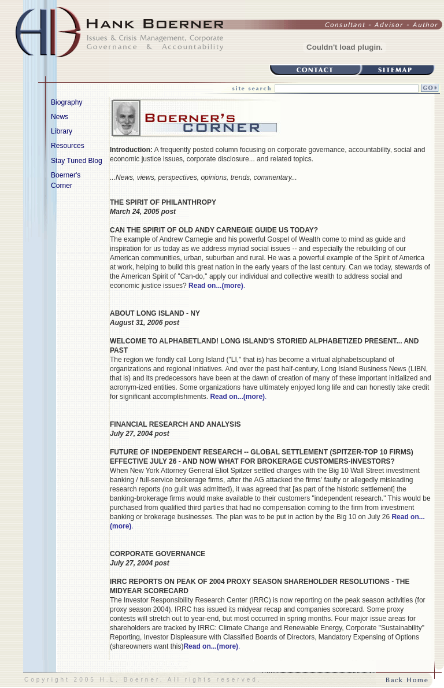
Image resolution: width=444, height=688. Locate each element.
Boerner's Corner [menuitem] (80, 180)
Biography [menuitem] (80, 101)
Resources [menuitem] (80, 145)
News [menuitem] (80, 116)
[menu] (55, 146)
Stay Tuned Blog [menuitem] (76, 161)
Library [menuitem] (80, 130)
